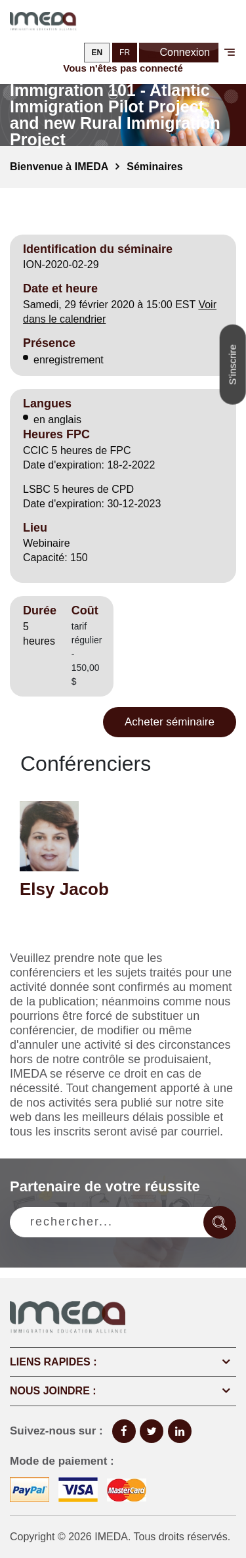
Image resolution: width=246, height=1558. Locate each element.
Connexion (179, 53)
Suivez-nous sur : (56, 1431)
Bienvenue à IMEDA (59, 166)
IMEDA (111, 1536)
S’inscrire (232, 364)
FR (124, 52)
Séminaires (154, 166)
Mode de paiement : (62, 1461)
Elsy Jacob (64, 889)
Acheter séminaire (170, 722)
